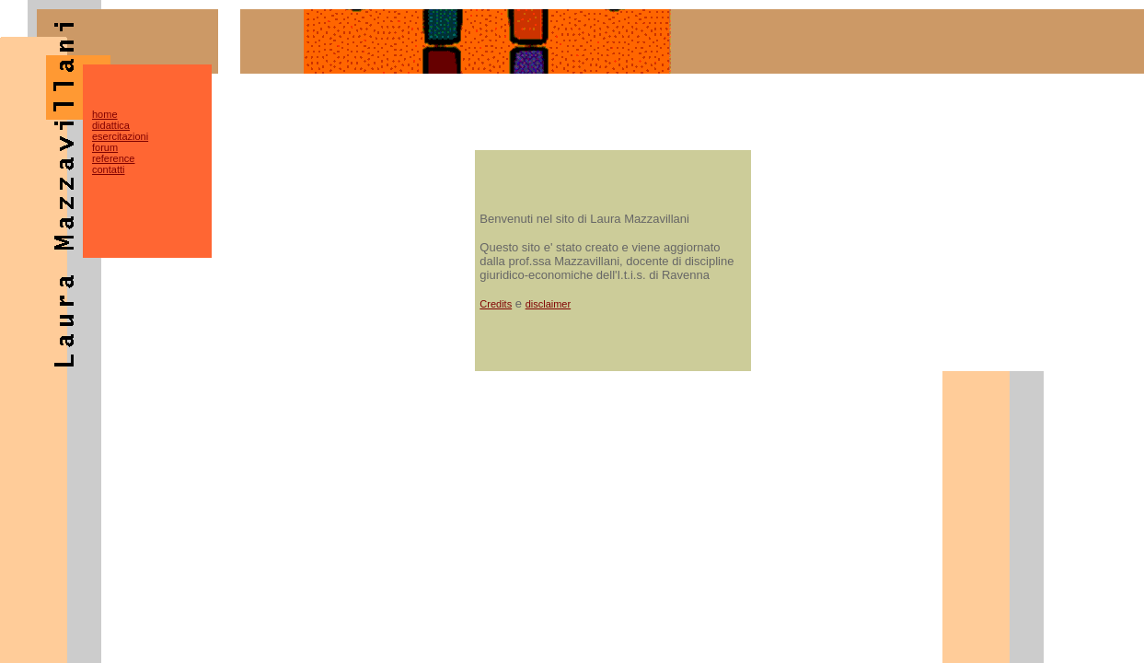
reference (113, 158)
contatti (108, 169)
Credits (496, 303)
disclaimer (549, 303)
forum (105, 147)
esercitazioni (120, 136)
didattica (111, 125)
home (105, 114)
